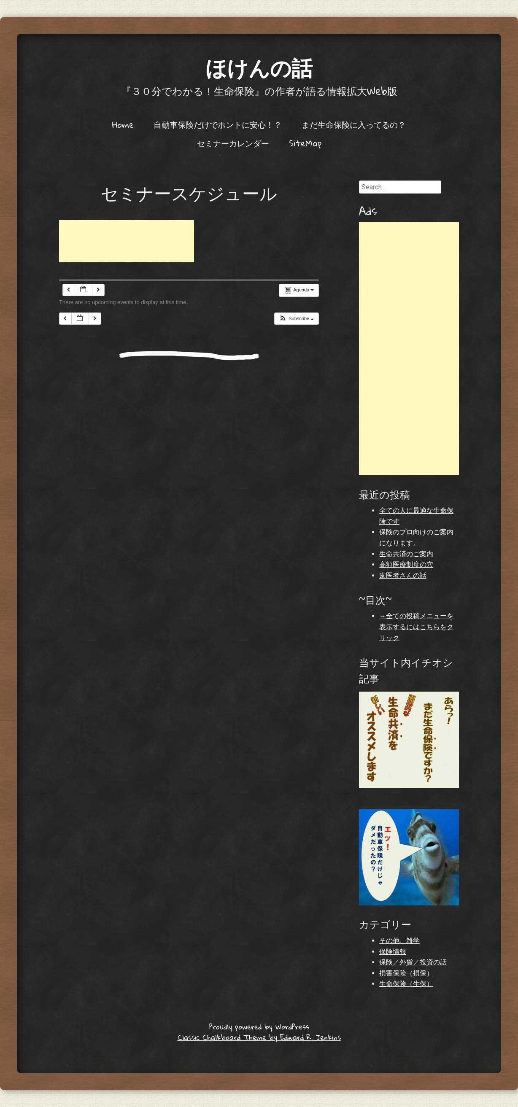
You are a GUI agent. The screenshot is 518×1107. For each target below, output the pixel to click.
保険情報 (392, 952)
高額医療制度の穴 (406, 564)
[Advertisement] (126, 241)
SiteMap (305, 143)
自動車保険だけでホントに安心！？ (218, 124)
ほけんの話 (259, 67)
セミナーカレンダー (233, 143)
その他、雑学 (399, 941)
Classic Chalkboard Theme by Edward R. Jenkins (259, 1037)
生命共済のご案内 (406, 554)
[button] (296, 318)
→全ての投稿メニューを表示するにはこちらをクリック (416, 626)
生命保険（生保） (406, 984)
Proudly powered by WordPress (259, 1026)
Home (123, 124)
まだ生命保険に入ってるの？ (354, 124)
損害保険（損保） (406, 973)
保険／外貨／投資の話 (413, 962)
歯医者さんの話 (402, 575)
